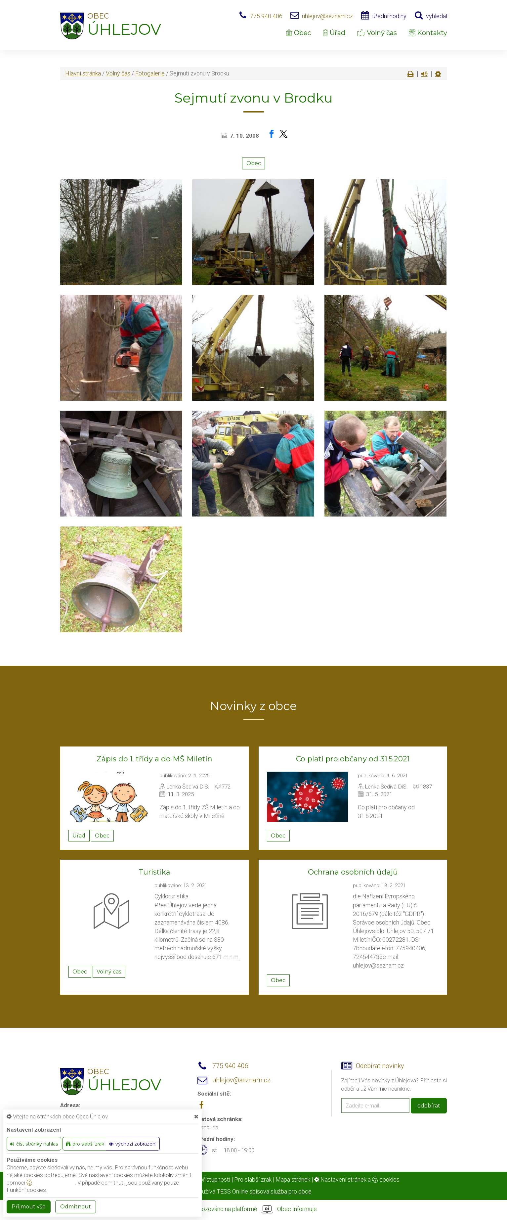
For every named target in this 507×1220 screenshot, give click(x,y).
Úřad (334, 33)
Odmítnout (75, 1206)
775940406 (410, 948)
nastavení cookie (50, 1182)
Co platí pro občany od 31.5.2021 (353, 758)
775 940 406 (266, 16)
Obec (298, 33)
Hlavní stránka (83, 73)
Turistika (154, 872)
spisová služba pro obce (280, 1191)
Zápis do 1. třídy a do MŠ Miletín (154, 758)
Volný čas (377, 33)
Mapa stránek (292, 1179)
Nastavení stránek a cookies (357, 1179)
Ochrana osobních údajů (353, 872)
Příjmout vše (29, 1206)
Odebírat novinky (380, 1066)
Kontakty (428, 33)
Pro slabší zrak (253, 1179)
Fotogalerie (150, 73)
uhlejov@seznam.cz (327, 16)
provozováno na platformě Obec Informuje (253, 1209)
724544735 (368, 956)
